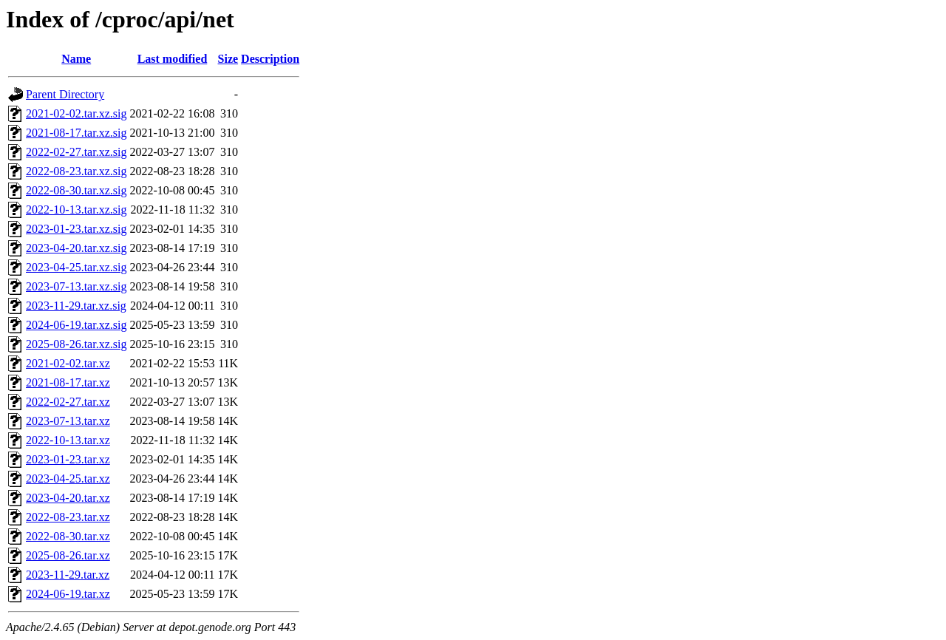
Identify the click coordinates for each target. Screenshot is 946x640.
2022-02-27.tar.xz (68, 401)
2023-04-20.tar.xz (68, 497)
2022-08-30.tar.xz (68, 536)
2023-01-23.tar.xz (68, 459)
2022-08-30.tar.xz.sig (76, 190)
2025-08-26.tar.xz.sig (76, 344)
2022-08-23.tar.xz (68, 517)
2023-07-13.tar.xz (68, 421)
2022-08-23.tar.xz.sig (76, 171)
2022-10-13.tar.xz (68, 440)
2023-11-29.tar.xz (67, 574)
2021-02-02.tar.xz (68, 363)
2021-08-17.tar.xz (68, 382)
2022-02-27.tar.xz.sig (76, 152)
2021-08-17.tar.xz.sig (76, 132)
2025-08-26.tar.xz (68, 555)
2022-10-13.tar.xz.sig (76, 209)
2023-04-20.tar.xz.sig (76, 248)
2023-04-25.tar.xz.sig (76, 267)
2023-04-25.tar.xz (68, 478)
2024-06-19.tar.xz (68, 594)
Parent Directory (65, 94)
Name (76, 58)
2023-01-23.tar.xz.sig (76, 228)
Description (270, 58)
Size (228, 58)
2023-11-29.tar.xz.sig (76, 305)
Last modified (172, 58)
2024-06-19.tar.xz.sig (76, 325)
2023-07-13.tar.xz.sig (76, 286)
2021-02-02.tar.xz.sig (76, 113)
